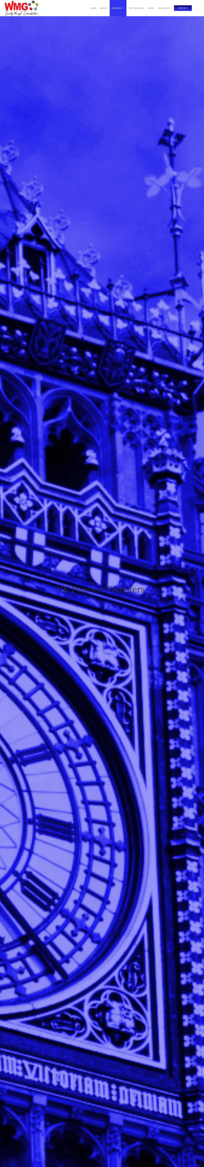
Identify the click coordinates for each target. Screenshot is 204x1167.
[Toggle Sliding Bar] (197, 8)
